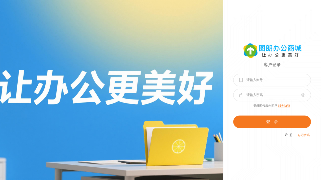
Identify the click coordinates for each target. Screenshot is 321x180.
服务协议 (284, 106)
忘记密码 (304, 135)
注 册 (288, 135)
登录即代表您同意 (271, 106)
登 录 (272, 122)
